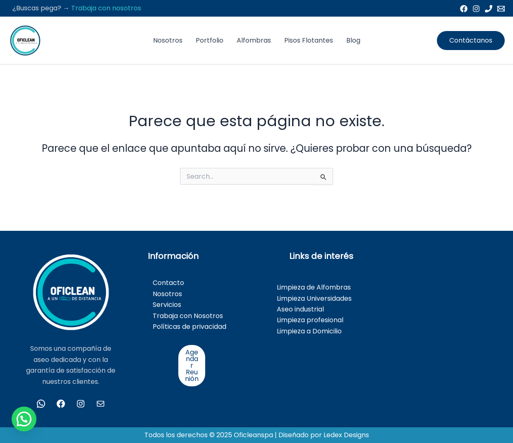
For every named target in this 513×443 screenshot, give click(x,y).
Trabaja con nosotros (106, 8)
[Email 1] (501, 8)
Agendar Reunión (192, 365)
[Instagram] (476, 8)
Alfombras (254, 40)
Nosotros (167, 40)
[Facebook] (463, 8)
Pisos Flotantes (308, 40)
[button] (471, 40)
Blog (353, 40)
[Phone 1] (488, 8)
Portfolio (209, 40)
